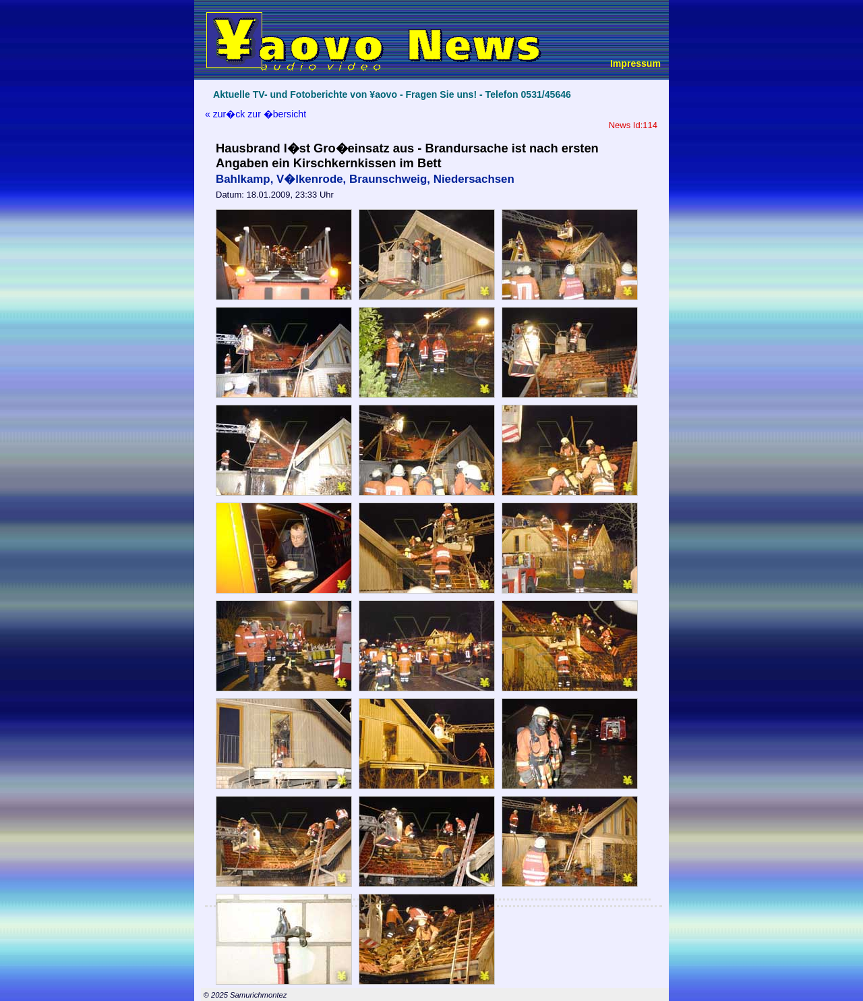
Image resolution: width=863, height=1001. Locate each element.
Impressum (635, 63)
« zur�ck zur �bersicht (255, 114)
